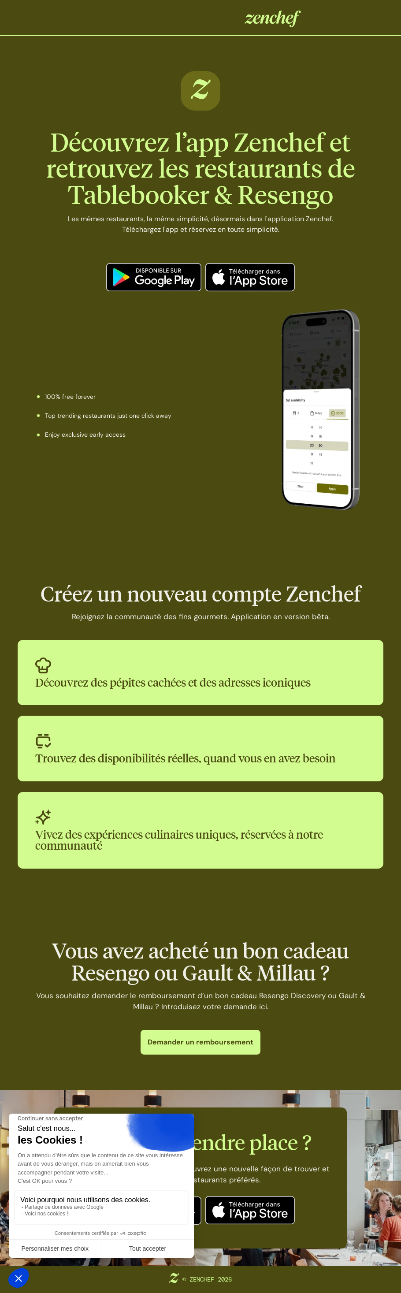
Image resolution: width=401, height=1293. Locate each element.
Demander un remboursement (200, 1042)
